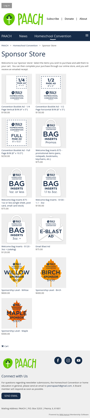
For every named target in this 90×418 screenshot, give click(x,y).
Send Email (11, 395)
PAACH (4, 45)
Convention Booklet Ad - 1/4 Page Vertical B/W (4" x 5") (15, 108)
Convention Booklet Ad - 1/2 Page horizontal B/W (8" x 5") (50, 108)
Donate (69, 18)
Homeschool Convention (25, 45)
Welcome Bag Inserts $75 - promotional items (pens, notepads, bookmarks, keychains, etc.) (49, 154)
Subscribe (53, 18)
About (83, 18)
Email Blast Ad (43, 246)
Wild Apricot (64, 414)
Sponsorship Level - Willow (14, 290)
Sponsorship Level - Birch (48, 290)
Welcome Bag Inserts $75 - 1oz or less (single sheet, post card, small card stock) (16, 202)
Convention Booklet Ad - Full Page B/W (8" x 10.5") (15, 152)
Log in (7, 5)
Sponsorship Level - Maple (14, 330)
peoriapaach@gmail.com (59, 385)
